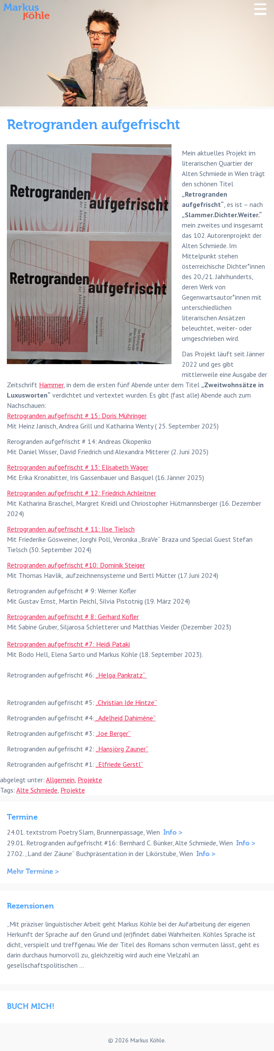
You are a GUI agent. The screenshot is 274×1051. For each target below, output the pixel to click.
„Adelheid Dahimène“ (125, 718)
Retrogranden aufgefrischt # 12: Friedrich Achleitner (81, 493)
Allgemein (60, 779)
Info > (173, 832)
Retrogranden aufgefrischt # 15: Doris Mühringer (77, 415)
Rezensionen (30, 906)
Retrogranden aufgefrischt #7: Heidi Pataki (68, 644)
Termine (22, 817)
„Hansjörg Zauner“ (122, 748)
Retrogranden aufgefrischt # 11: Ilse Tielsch (71, 529)
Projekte (90, 779)
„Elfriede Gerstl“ (119, 764)
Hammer (51, 384)
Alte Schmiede (36, 790)
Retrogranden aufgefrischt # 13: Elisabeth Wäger (77, 467)
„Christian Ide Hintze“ (126, 702)
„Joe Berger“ (113, 733)
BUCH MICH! (30, 1006)
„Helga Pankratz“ (121, 675)
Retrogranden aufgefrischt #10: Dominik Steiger (76, 565)
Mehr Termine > (33, 871)
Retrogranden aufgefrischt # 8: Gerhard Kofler (73, 616)
